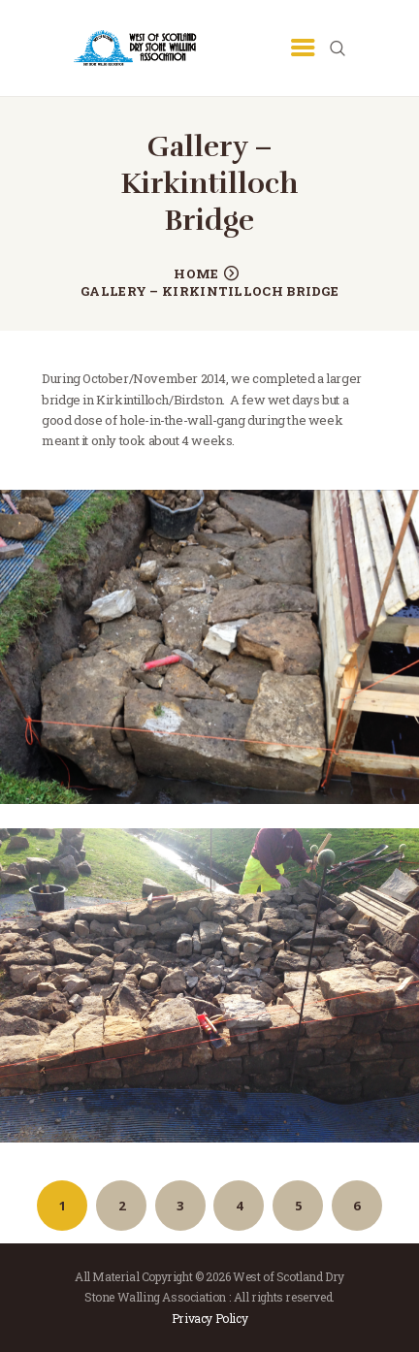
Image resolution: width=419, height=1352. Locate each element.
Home (196, 273)
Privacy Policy (209, 1318)
